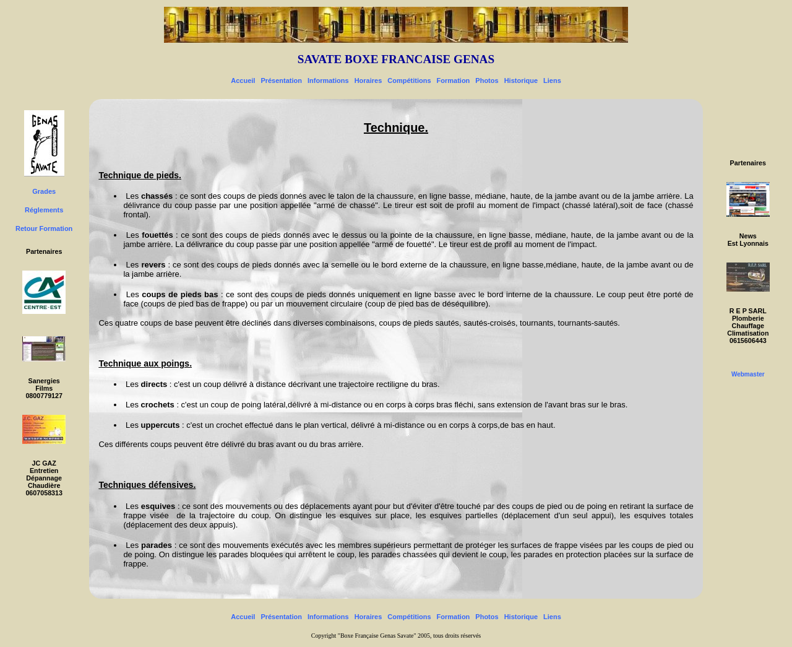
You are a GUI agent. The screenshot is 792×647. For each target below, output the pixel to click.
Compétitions (409, 80)
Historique (521, 80)
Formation (453, 80)
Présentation (281, 80)
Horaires (368, 80)
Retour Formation (43, 228)
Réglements (44, 210)
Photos (486, 80)
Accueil (243, 80)
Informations (328, 80)
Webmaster (748, 374)
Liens (552, 80)
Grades (44, 191)
